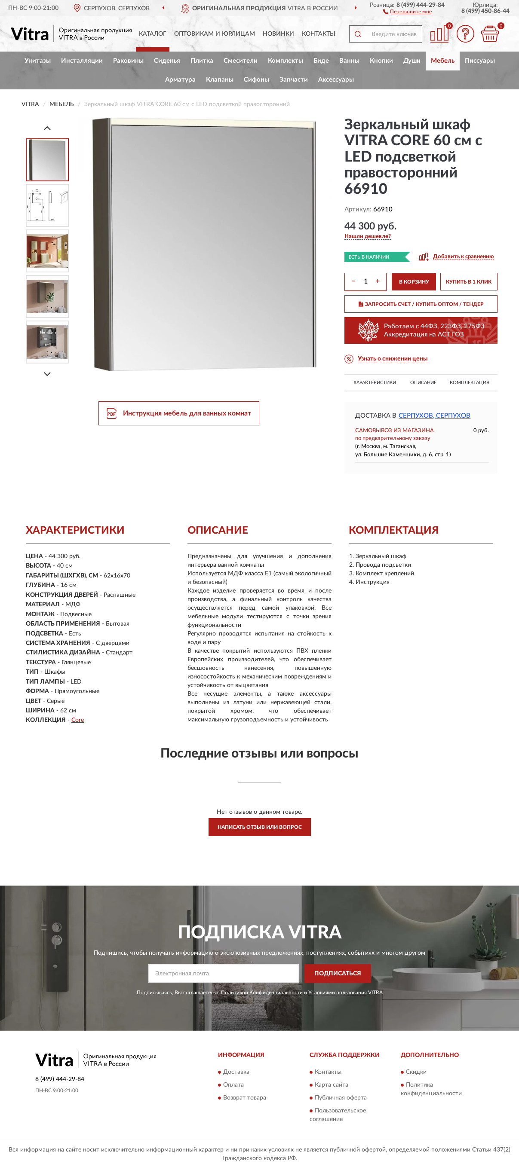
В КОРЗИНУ (414, 281)
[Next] (47, 374)
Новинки (278, 34)
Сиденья (167, 61)
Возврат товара (244, 1098)
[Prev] (47, 128)
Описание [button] (423, 382)
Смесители (241, 61)
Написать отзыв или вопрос (260, 827)
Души (412, 61)
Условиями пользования (337, 992)
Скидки (416, 1072)
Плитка (201, 61)
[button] (407, 11)
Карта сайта (331, 1085)
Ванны (349, 61)
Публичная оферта (341, 1098)
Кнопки (381, 61)
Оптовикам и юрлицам (214, 34)
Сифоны (256, 79)
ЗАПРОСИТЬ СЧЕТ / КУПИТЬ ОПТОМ (421, 304)
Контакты (318, 34)
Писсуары (480, 61)
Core (77, 720)
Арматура (180, 79)
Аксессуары (336, 79)
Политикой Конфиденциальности (262, 992)
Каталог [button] (152, 34)
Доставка (236, 1072)
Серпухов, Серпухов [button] (434, 415)
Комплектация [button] (469, 382)
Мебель (443, 61)
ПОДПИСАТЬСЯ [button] (337, 974)
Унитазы (38, 61)
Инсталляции (82, 61)
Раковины (128, 61)
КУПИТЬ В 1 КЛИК (468, 281)
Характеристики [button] (374, 382)
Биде (321, 61)
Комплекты (285, 61)
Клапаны (219, 79)
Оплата (233, 1085)
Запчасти (293, 79)
